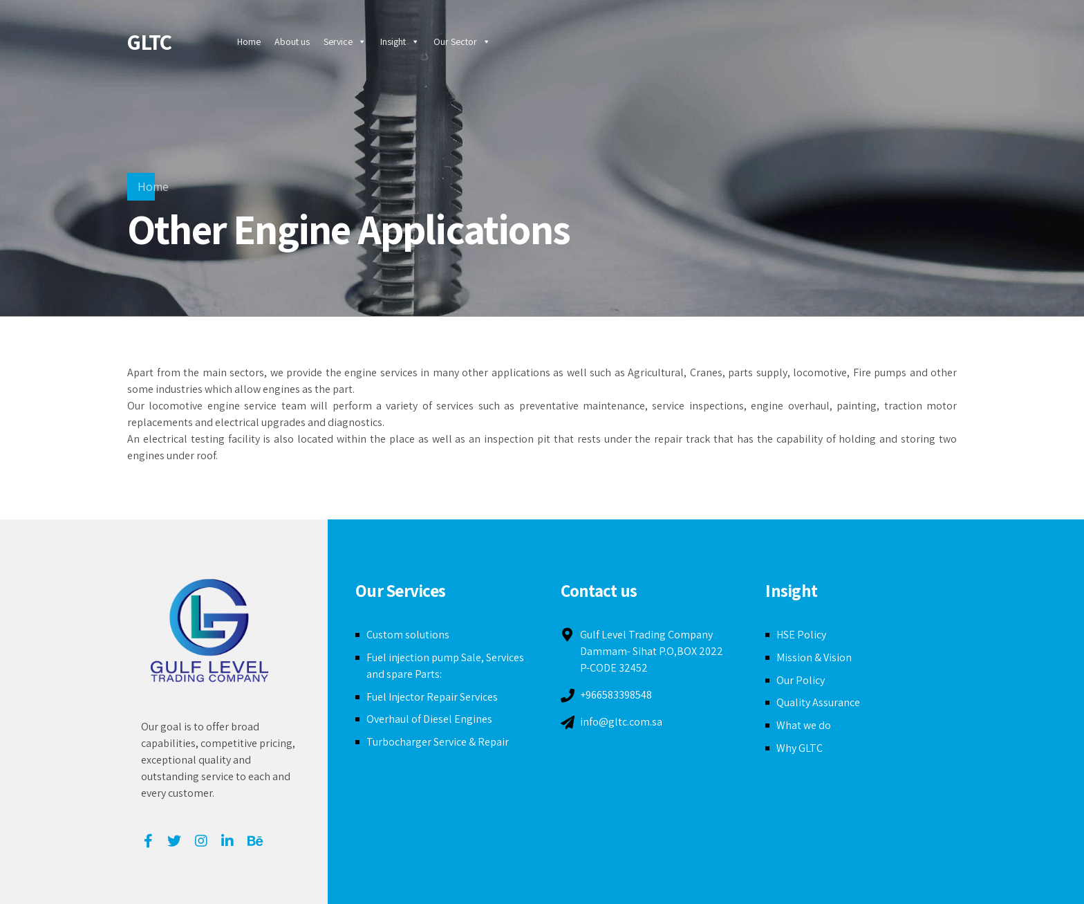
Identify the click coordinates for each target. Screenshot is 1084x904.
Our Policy (800, 680)
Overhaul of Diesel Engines (429, 719)
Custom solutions (407, 634)
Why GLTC (799, 748)
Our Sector (462, 41)
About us (292, 41)
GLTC (149, 41)
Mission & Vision (814, 657)
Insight (400, 41)
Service (345, 41)
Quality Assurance (818, 702)
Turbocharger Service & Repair (437, 742)
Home (249, 41)
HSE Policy (801, 634)
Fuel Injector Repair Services (432, 697)
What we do (803, 725)
